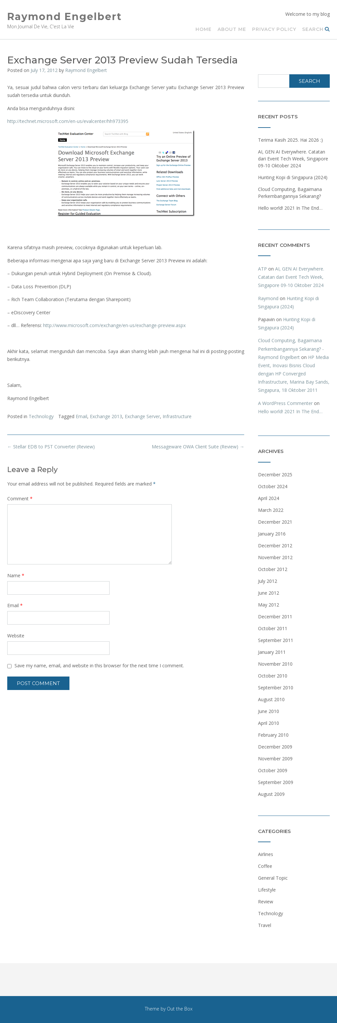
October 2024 (272, 486)
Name (15, 575)
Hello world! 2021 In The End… (290, 208)
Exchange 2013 (106, 416)
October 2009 (272, 770)
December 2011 (275, 616)
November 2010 (275, 664)
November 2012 (275, 557)
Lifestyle (267, 890)
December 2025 (275, 474)
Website (15, 635)
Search (316, 29)
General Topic (273, 878)
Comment (20, 498)
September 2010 (275, 687)
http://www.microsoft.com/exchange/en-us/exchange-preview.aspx (114, 325)
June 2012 (268, 593)
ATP (262, 269)
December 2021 (275, 522)
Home (203, 29)
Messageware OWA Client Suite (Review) (198, 446)
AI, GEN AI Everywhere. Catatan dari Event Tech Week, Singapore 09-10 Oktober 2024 (293, 159)
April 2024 (268, 498)
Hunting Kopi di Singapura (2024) (292, 177)
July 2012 (267, 581)
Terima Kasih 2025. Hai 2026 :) (290, 140)
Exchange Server (142, 416)
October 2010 (272, 676)
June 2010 (268, 711)
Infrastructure (177, 416)
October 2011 (272, 628)
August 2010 (271, 699)
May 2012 (268, 605)
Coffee (265, 866)
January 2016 (272, 534)
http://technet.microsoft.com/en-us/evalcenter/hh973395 (67, 121)
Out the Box (180, 1009)
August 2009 (271, 794)
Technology (41, 416)
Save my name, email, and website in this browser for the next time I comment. (99, 665)
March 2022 (270, 510)
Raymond (268, 298)
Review (265, 901)
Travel (264, 925)
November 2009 (275, 758)
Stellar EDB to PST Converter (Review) (51, 446)
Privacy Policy (274, 29)
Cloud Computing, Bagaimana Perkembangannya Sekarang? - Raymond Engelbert (291, 348)
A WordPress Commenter (285, 403)
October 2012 (272, 569)
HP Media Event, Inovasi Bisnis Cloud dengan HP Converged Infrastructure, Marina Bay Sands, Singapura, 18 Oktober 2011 (293, 373)
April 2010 (268, 723)
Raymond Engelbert (64, 17)
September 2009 (275, 782)
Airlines (265, 854)
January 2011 (272, 652)
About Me (232, 29)
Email (81, 416)
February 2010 (273, 735)
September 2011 (275, 640)
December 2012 (275, 545)
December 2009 (275, 747)
